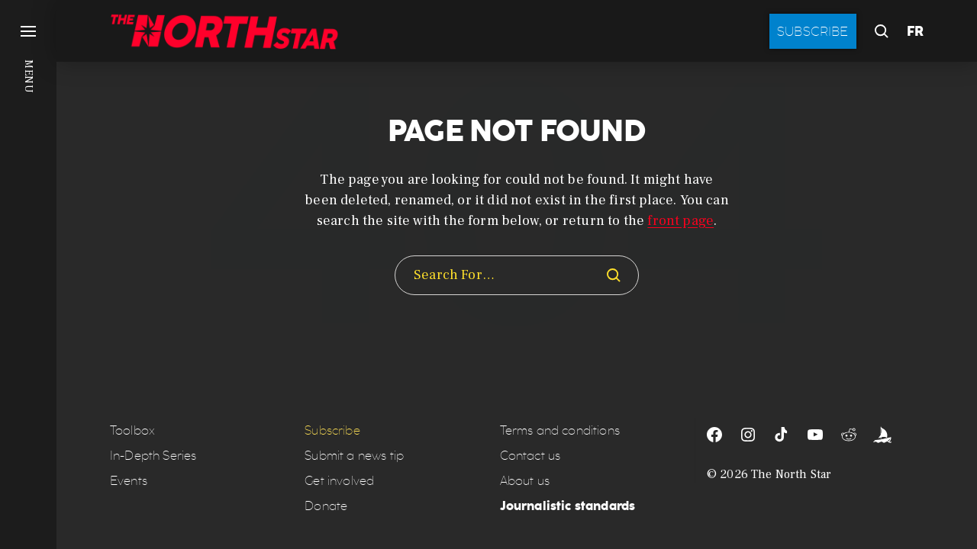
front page (680, 221)
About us (525, 481)
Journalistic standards (568, 506)
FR (915, 31)
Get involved (339, 481)
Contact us (530, 456)
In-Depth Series (153, 456)
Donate (326, 506)
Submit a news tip (354, 456)
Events (128, 481)
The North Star (791, 474)
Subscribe (813, 31)
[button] (28, 274)
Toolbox (132, 430)
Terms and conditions (560, 430)
